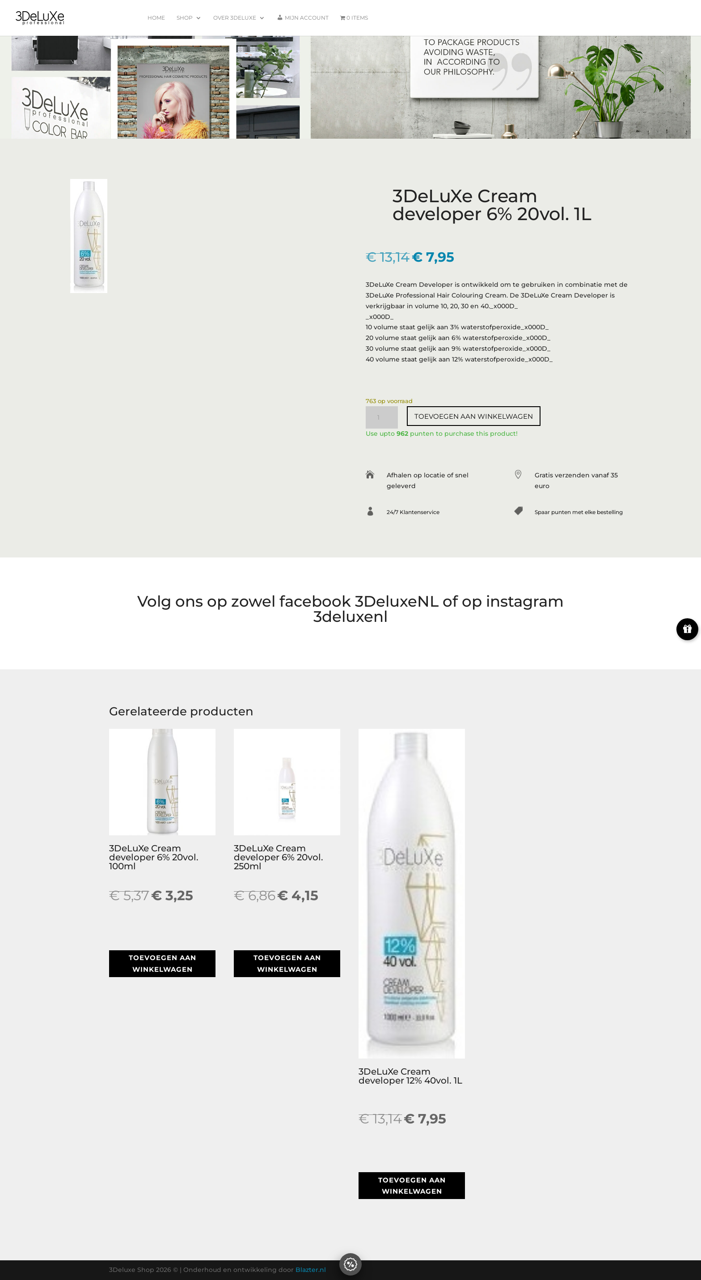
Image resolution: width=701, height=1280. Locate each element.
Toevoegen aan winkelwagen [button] (162, 963)
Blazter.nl (311, 1270)
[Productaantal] (382, 417)
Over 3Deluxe (234, 18)
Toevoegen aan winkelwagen (473, 416)
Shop (185, 18)
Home (156, 18)
